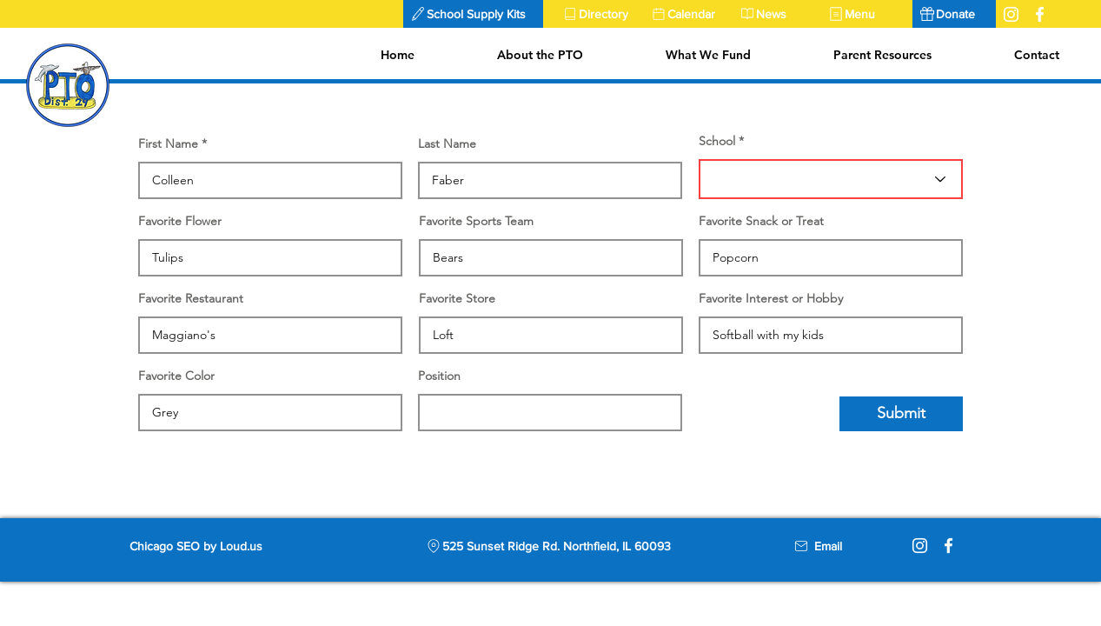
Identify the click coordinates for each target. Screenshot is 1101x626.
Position (439, 376)
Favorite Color (176, 376)
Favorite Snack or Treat (761, 221)
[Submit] (901, 413)
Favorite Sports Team (476, 221)
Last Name (447, 143)
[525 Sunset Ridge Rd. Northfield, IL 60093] (548, 546)
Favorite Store (457, 298)
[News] (777, 14)
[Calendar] (688, 14)
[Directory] (599, 14)
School (717, 141)
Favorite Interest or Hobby (771, 298)
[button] (473, 14)
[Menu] (865, 14)
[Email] (828, 546)
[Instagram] (920, 546)
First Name (168, 143)
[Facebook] (948, 546)
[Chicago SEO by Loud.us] (210, 546)
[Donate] (954, 14)
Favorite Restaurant (190, 298)
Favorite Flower (180, 221)
